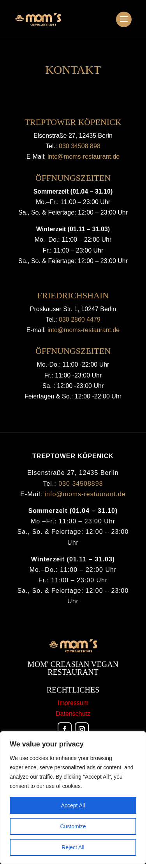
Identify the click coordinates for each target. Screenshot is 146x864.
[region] (73, 797)
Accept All (73, 805)
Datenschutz (73, 713)
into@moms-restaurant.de (83, 156)
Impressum (73, 703)
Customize (73, 826)
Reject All (73, 847)
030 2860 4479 (79, 319)
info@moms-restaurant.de (85, 494)
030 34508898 (80, 483)
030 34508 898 (79, 146)
